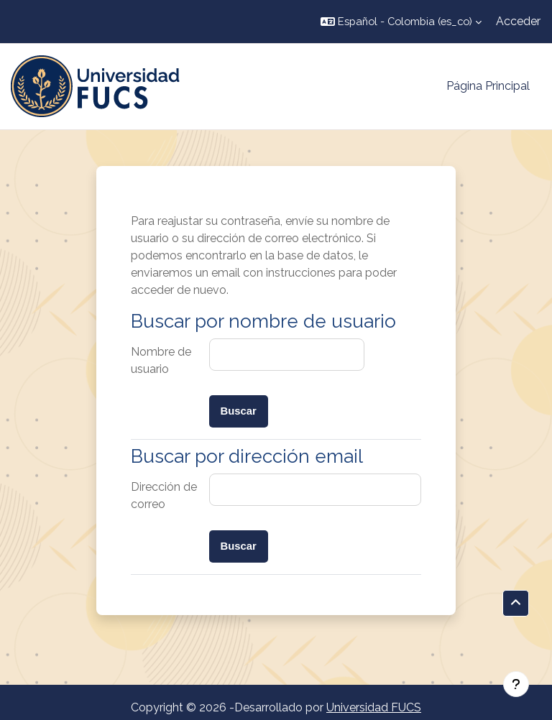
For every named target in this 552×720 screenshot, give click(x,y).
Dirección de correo (164, 495)
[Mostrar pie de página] (516, 684)
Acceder (518, 21)
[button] (401, 21)
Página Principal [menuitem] (488, 86)
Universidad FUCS (373, 707)
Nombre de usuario (161, 360)
